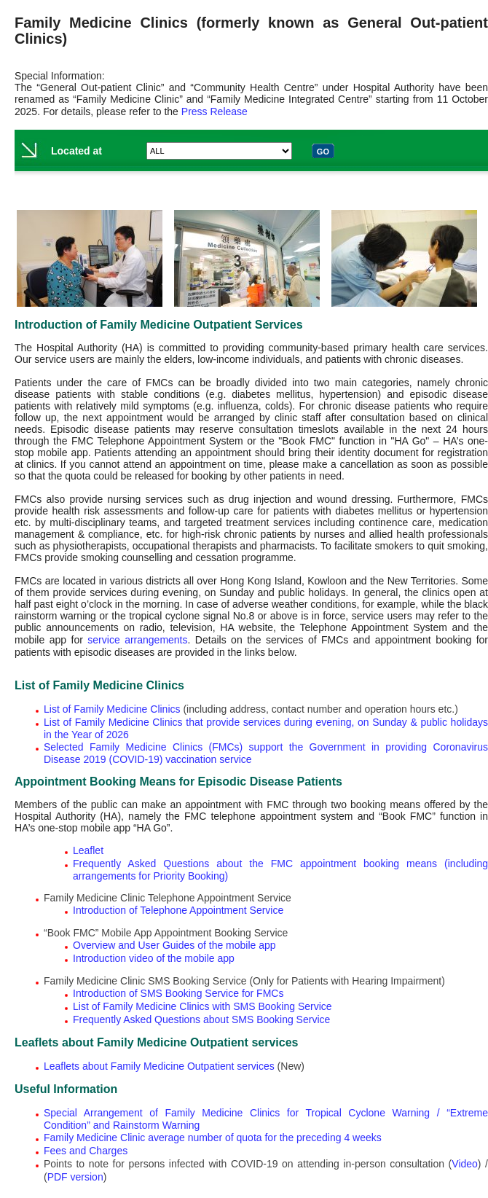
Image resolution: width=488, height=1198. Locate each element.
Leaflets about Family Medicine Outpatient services (159, 1066)
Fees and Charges (85, 1150)
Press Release (214, 111)
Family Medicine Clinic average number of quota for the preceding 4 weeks (213, 1137)
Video (465, 1164)
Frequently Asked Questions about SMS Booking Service (201, 1019)
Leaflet (88, 850)
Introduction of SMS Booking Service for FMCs (178, 993)
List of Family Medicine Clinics (112, 709)
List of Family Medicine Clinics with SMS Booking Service (202, 1006)
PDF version (75, 1177)
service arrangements (137, 640)
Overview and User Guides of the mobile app (174, 945)
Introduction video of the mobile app (154, 958)
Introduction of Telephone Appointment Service (178, 910)
